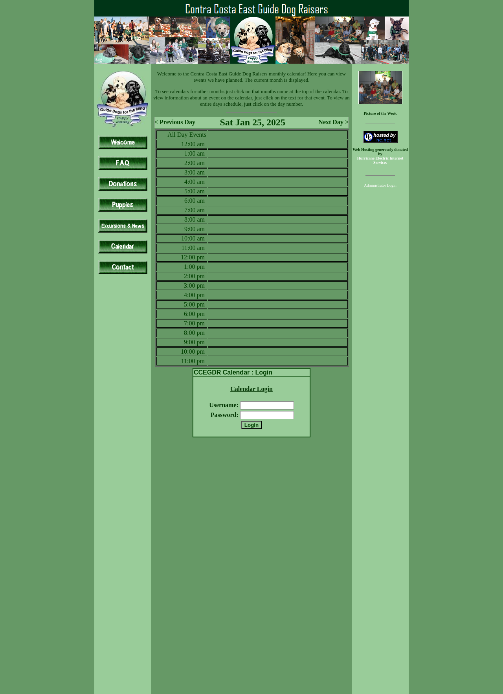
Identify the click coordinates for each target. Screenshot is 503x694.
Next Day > (333, 122)
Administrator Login (380, 185)
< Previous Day (174, 122)
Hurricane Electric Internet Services (380, 160)
